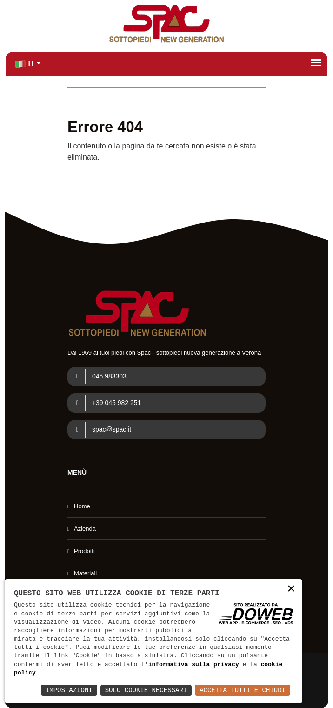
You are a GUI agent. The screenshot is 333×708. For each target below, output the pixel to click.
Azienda (85, 528)
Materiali (85, 573)
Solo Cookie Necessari (146, 690)
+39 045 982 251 (105, 403)
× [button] (291, 589)
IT (25, 64)
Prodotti (84, 550)
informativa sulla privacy (193, 665)
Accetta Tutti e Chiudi (243, 690)
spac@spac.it (100, 430)
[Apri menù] (316, 62)
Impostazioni (69, 690)
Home (82, 506)
